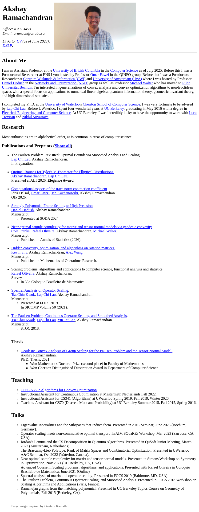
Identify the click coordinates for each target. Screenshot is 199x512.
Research (13, 127)
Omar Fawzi (99, 75)
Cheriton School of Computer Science (111, 104)
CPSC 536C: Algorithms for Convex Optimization (59, 390)
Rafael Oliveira (43, 231)
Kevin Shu (19, 252)
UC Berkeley (114, 108)
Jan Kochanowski (65, 193)
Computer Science (124, 70)
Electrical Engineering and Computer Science (36, 113)
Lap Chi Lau (16, 108)
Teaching (22, 380)
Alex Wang (74, 252)
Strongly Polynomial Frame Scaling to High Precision (52, 206)
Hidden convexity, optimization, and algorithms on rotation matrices (63, 248)
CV (19, 41)
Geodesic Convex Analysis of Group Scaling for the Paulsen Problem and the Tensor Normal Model (96, 351)
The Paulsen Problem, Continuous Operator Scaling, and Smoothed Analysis (69, 316)
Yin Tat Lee (66, 320)
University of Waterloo (62, 104)
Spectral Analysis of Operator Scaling (39, 290)
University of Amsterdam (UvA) (117, 79)
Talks (17, 415)
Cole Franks (20, 231)
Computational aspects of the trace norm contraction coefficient (59, 189)
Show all (63, 145)
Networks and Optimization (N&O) (61, 83)
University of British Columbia (76, 70)
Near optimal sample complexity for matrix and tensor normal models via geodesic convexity (81, 227)
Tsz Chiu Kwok (23, 295)
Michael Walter (141, 83)
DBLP (7, 45)
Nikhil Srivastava (35, 117)
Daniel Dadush (13, 83)
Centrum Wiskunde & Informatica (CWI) (54, 79)
